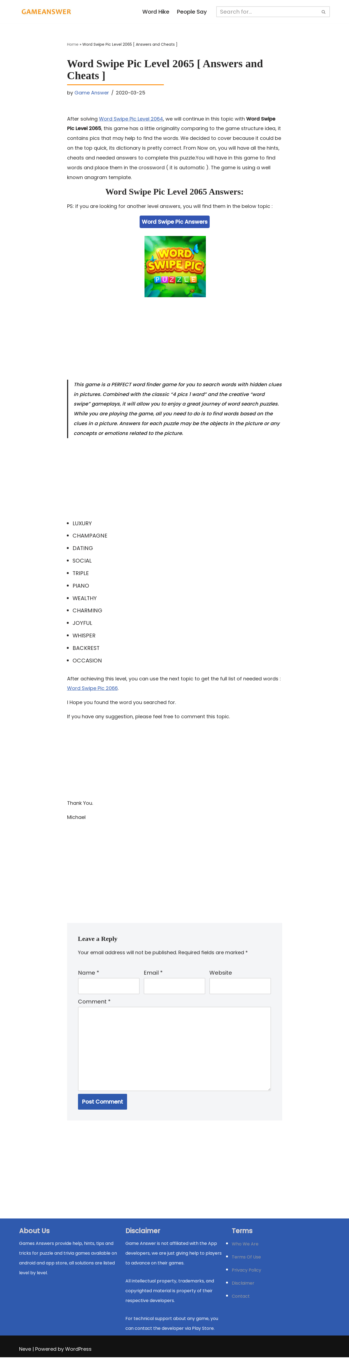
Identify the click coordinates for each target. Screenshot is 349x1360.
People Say (192, 12)
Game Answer (91, 92)
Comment (94, 1004)
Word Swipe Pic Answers (174, 222)
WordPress (78, 1351)
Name (88, 974)
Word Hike (156, 12)
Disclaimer (243, 1286)
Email (153, 974)
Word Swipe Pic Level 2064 (131, 118)
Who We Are (245, 1247)
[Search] (267, 11)
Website (220, 974)
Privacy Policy (246, 1273)
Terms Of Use (246, 1260)
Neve (25, 1351)
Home (73, 44)
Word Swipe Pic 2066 (92, 689)
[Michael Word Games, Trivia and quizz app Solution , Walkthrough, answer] (46, 12)
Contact (241, 1299)
